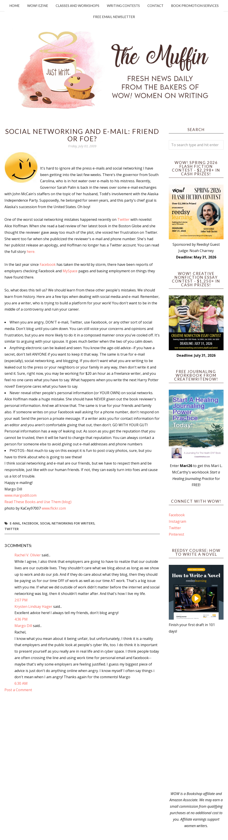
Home (14, 6)
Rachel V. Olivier (27, 555)
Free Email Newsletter (114, 17)
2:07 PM (21, 600)
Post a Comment (18, 689)
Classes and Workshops (77, 6)
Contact (155, 6)
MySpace (70, 270)
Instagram (177, 521)
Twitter (123, 219)
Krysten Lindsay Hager (33, 606)
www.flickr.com (54, 508)
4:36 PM (21, 619)
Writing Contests (123, 6)
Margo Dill (23, 625)
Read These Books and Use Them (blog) (37, 501)
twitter (11, 529)
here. (31, 251)
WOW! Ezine (37, 6)
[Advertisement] (196, 712)
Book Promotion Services (195, 6)
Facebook (48, 264)
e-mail (15, 523)
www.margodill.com (20, 495)
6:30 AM (21, 683)
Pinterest (176, 534)
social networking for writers (67, 523)
